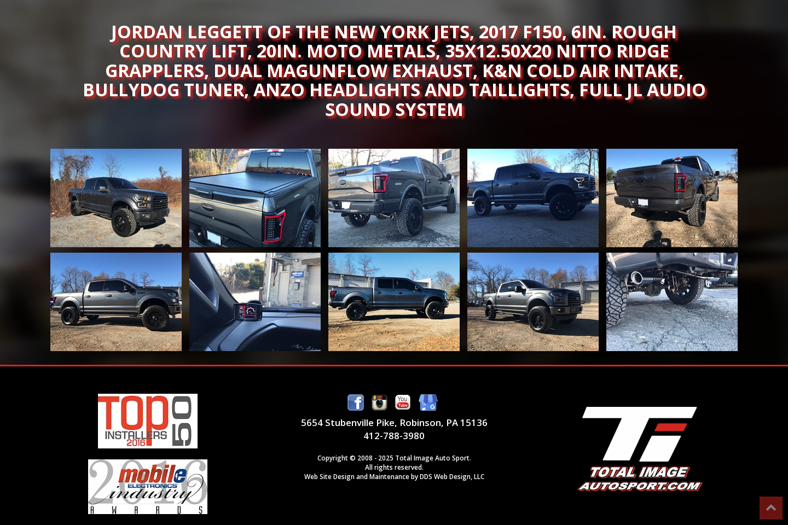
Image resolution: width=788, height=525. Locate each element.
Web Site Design (329, 476)
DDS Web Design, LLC (452, 476)
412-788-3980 (394, 435)
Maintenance (389, 476)
